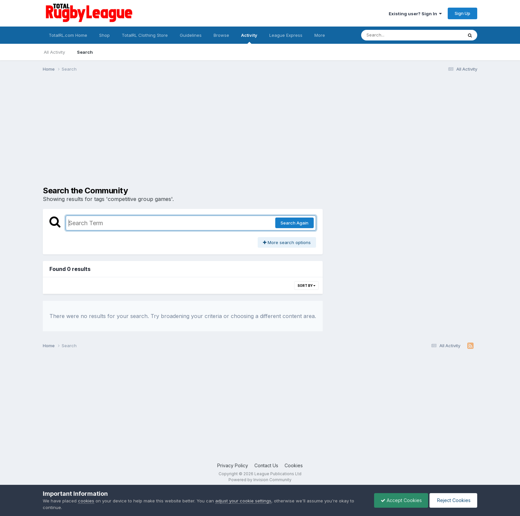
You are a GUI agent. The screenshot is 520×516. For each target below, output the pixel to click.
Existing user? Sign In (415, 13)
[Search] (393, 35)
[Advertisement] (260, 128)
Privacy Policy (232, 465)
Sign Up (462, 13)
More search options (287, 242)
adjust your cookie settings (243, 500)
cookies (86, 500)
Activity (249, 38)
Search (85, 52)
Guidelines (191, 35)
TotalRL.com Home (68, 35)
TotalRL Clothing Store (145, 35)
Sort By (306, 286)
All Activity (54, 52)
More (319, 35)
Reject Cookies (452, 500)
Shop (104, 35)
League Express (285, 35)
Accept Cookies (399, 500)
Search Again (294, 223)
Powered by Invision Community (260, 479)
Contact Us (266, 465)
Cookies (294, 465)
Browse (221, 35)
